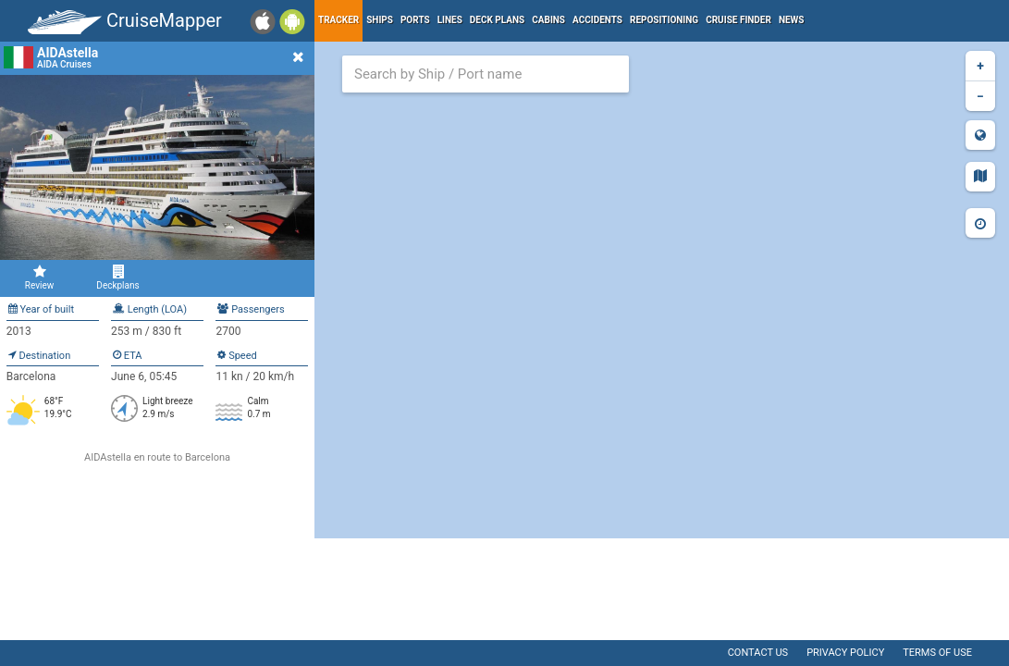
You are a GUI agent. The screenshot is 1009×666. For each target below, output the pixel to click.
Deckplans (118, 277)
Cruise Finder (738, 20)
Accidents (597, 20)
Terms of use (937, 653)
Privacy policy (845, 653)
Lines (449, 20)
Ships (379, 20)
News (792, 20)
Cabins (548, 20)
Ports (415, 20)
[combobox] (485, 74)
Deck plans (497, 20)
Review (39, 277)
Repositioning (664, 20)
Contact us (758, 653)
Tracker (338, 20)
